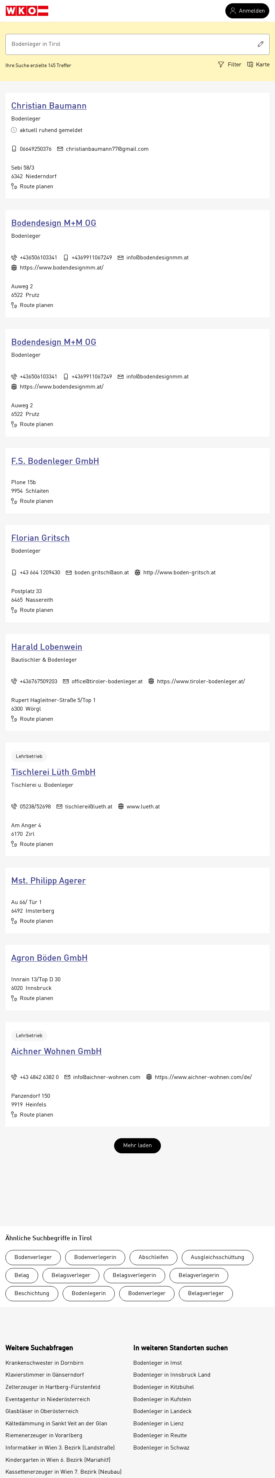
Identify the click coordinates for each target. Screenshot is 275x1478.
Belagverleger (206, 1294)
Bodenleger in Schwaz (161, 1448)
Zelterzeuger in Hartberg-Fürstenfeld (52, 1387)
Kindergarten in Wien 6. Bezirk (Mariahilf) (58, 1460)
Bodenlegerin (89, 1294)
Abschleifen (153, 1257)
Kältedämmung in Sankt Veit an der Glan (56, 1424)
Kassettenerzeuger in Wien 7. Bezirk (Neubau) (63, 1472)
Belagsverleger (70, 1276)
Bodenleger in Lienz (158, 1424)
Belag (21, 1276)
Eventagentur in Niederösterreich (47, 1400)
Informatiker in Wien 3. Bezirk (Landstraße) (60, 1448)
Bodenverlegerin (95, 1257)
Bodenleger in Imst (157, 1363)
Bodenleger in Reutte (160, 1436)
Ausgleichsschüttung (217, 1257)
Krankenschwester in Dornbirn (44, 1363)
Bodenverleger (33, 1257)
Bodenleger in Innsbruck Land (172, 1375)
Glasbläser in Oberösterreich (41, 1412)
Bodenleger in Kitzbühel (163, 1387)
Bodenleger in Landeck (162, 1412)
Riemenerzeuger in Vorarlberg (43, 1436)
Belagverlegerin (199, 1276)
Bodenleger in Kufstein (162, 1400)
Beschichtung (31, 1294)
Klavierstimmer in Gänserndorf (44, 1375)
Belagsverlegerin (134, 1276)
